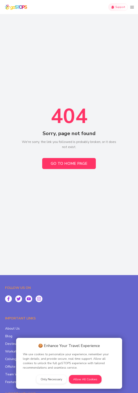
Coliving (11, 359)
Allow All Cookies (85, 379)
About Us (12, 328)
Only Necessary (51, 379)
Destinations (14, 343)
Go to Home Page (69, 163)
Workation (13, 351)
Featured (12, 382)
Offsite (10, 366)
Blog (8, 336)
